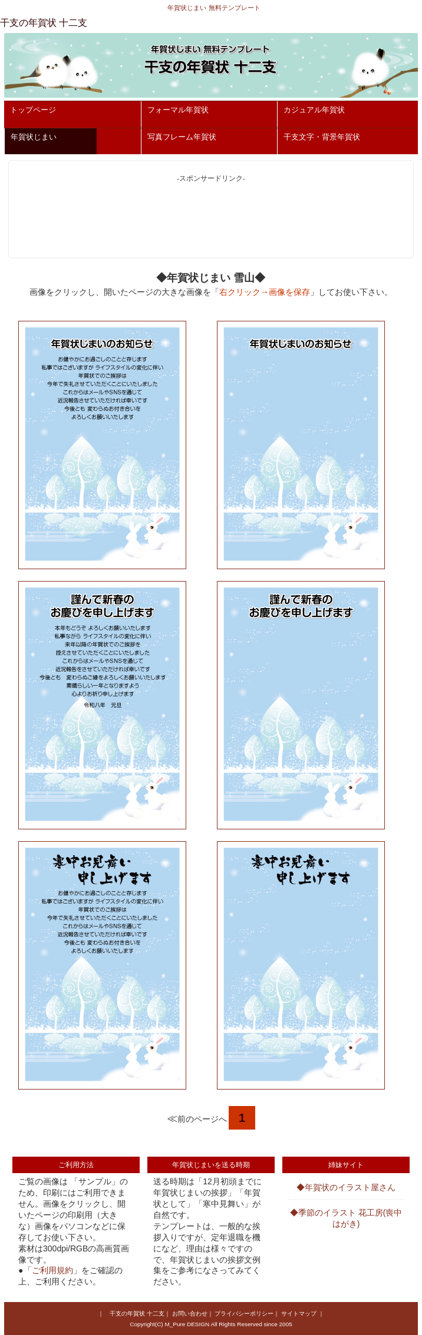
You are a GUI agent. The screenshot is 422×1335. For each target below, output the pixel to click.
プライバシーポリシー (244, 1313)
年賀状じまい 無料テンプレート (213, 7)
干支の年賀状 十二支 (137, 1313)
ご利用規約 (52, 1270)
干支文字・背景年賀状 (321, 136)
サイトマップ (298, 1313)
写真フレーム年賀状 (181, 136)
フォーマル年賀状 (178, 109)
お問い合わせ (189, 1313)
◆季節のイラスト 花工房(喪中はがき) (346, 1218)
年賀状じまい (34, 136)
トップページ (33, 109)
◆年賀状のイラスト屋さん (345, 1187)
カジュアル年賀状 (314, 109)
